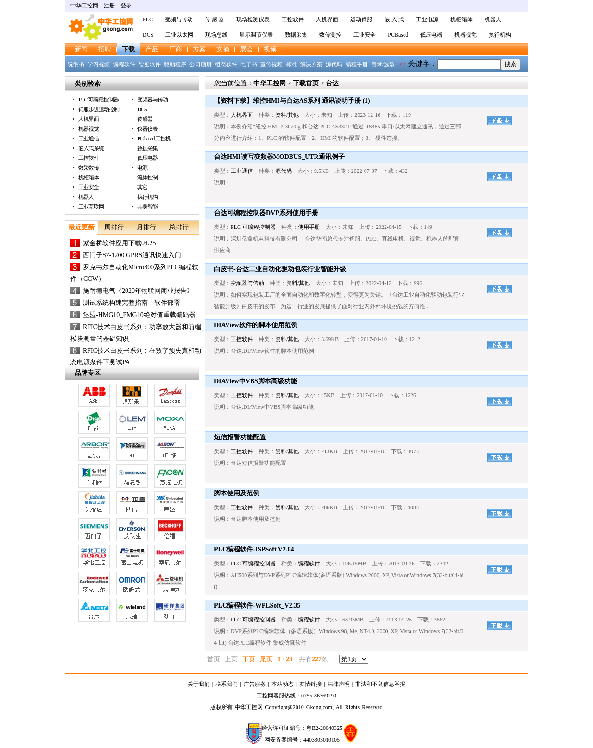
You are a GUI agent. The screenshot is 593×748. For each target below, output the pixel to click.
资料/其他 (287, 115)
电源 (142, 168)
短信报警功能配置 (240, 437)
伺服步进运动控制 (98, 109)
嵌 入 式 (394, 19)
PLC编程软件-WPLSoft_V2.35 (257, 605)
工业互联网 (91, 206)
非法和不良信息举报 (380, 684)
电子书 (248, 64)
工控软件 (293, 19)
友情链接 (310, 684)
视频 (270, 49)
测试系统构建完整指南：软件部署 (131, 302)
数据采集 (296, 35)
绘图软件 (150, 64)
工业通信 (88, 138)
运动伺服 (361, 19)
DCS (148, 35)
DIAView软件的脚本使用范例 (255, 325)
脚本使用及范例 (236, 493)
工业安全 (364, 35)
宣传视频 (271, 64)
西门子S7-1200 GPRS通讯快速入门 (132, 255)
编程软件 (124, 64)
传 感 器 (214, 19)
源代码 (334, 64)
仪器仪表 (147, 129)
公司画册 (200, 64)
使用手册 (309, 227)
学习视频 (99, 64)
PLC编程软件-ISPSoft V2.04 (254, 549)
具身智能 (147, 206)
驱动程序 (175, 64)
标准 (291, 64)
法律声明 (339, 684)
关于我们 (199, 684)
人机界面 (327, 19)
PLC (148, 19)
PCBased (398, 35)
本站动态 (282, 684)
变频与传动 (179, 19)
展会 (246, 49)
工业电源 (427, 19)
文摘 (222, 49)
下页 (248, 659)
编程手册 (357, 64)
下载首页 (306, 83)
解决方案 (311, 64)
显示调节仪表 (256, 35)
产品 (151, 49)
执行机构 (500, 35)
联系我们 (226, 684)
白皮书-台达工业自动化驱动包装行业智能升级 (280, 269)
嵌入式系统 (91, 148)
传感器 (144, 119)
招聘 (104, 49)
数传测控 (330, 35)
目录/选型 (383, 64)
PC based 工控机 (153, 138)
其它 (142, 187)
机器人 (493, 19)
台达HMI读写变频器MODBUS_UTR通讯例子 (279, 156)
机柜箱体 (461, 19)
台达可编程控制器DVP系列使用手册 (266, 212)
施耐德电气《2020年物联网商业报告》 (138, 290)
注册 (109, 5)
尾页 (266, 659)
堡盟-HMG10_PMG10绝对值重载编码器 (139, 314)
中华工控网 (84, 5)
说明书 (76, 64)
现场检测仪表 (253, 19)
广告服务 (255, 684)
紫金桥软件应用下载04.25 (119, 243)
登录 (126, 5)
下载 (128, 49)
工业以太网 (179, 35)
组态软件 (226, 64)
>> (402, 64)
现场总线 (216, 35)
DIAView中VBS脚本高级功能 (255, 381)
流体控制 (147, 177)
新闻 (81, 49)
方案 (199, 49)
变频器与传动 (152, 99)
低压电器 (431, 35)
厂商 (175, 49)
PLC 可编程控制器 (98, 99)
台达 (332, 83)
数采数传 (88, 168)
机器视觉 (465, 35)
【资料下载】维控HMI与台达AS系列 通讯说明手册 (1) (292, 100)
